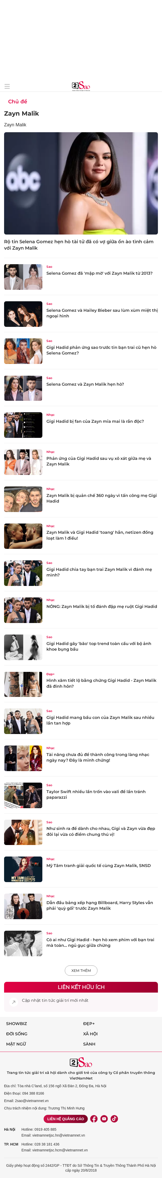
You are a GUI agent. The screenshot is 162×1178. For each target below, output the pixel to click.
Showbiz (16, 1023)
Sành (89, 1044)
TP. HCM (11, 1144)
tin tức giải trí (55, 1000)
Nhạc (50, 415)
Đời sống (16, 1033)
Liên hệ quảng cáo (65, 1119)
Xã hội (90, 1033)
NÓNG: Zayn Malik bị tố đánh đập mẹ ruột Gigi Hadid (101, 606)
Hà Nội (9, 1129)
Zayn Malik (21, 113)
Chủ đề (17, 101)
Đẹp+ (50, 674)
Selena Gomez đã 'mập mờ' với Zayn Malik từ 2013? (99, 273)
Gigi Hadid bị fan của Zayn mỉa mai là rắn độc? (95, 421)
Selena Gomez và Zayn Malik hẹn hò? (85, 384)
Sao (49, 267)
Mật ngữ (16, 1044)
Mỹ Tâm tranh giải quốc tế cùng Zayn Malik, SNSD (98, 865)
